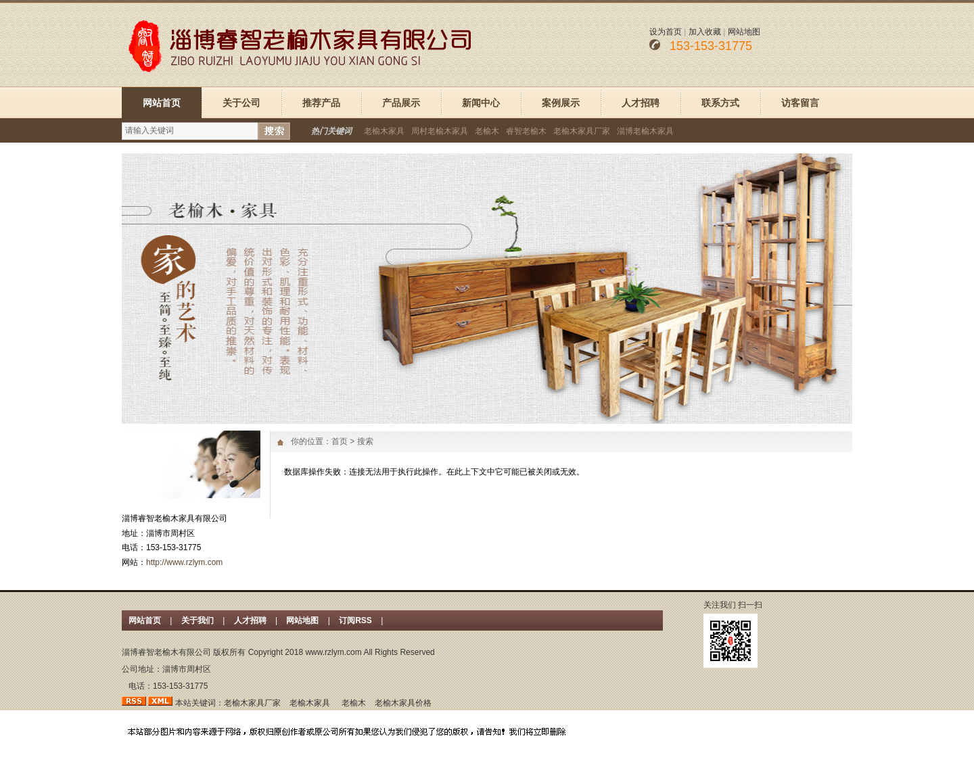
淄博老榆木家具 (645, 131)
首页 (339, 441)
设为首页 (665, 31)
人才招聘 (640, 102)
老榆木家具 (384, 131)
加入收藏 (705, 31)
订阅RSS (356, 620)
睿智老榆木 (526, 131)
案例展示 (561, 102)
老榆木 (487, 131)
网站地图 (744, 31)
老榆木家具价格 (403, 703)
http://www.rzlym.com (184, 562)
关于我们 (197, 620)
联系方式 (720, 102)
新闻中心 (481, 102)
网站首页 (162, 102)
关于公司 (241, 102)
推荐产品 (321, 102)
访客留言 (800, 102)
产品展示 (401, 102)
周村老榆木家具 (439, 131)
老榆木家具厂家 (581, 131)
